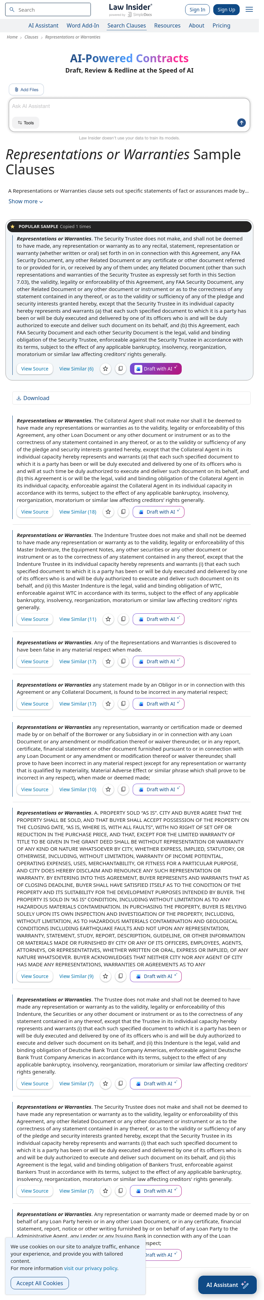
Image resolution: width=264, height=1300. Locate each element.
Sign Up (226, 9)
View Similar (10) (77, 789)
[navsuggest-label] (48, 9)
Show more (26, 201)
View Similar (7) (76, 1083)
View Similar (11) (77, 619)
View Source (34, 368)
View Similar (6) (76, 368)
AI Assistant (43, 25)
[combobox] (48, 9)
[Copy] (120, 368)
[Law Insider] (130, 9)
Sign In (197, 9)
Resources (167, 25)
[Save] (105, 368)
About (196, 25)
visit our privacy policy (90, 1268)
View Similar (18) (77, 511)
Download (32, 398)
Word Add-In (83, 25)
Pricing (221, 25)
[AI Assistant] (227, 1284)
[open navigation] (249, 9)
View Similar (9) (76, 976)
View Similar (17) (77, 661)
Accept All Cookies (39, 1283)
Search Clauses (126, 25)
